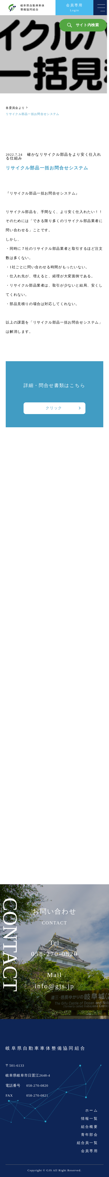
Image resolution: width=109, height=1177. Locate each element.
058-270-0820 (54, 954)
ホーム (91, 1110)
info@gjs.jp (54, 986)
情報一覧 (89, 1118)
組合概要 (89, 1127)
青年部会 (89, 1134)
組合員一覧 (87, 1143)
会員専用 (89, 1151)
